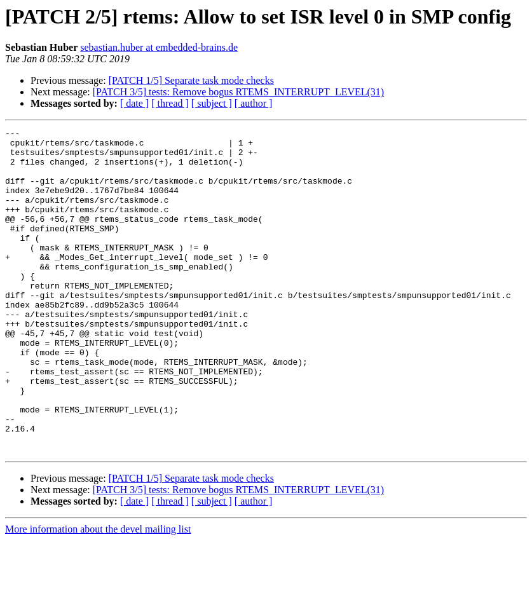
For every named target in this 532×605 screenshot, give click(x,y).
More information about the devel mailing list (98, 593)
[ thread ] (170, 103)
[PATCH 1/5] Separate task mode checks (191, 80)
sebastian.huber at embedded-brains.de (159, 47)
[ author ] (254, 103)
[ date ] (134, 103)
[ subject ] (211, 103)
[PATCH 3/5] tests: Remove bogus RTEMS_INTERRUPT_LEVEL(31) (238, 91)
